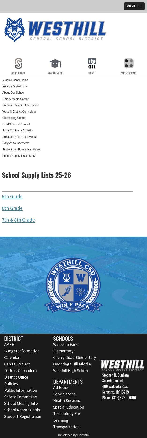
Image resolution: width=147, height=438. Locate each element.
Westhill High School (71, 370)
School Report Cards (22, 409)
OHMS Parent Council (16, 124)
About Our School (13, 92)
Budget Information (22, 351)
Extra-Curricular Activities (18, 130)
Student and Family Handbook (21, 149)
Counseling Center (14, 118)
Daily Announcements (15, 143)
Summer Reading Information (20, 105)
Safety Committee (20, 396)
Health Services (66, 400)
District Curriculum (20, 370)
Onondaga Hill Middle (72, 364)
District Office (16, 377)
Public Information (20, 390)
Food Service (64, 394)
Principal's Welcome (14, 86)
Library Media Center (15, 99)
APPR (9, 344)
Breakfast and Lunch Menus (19, 137)
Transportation (66, 426)
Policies (11, 383)
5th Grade (12, 196)
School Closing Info (21, 403)
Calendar (12, 357)
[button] (134, 6)
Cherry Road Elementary (74, 357)
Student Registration (22, 416)
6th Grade (12, 208)
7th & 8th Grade (18, 220)
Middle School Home (15, 80)
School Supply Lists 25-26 (18, 155)
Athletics (61, 387)
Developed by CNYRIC (73, 435)
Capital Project (17, 364)
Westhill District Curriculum (19, 111)
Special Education (68, 407)
